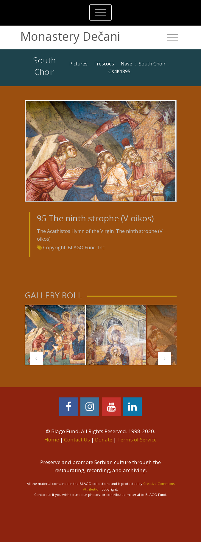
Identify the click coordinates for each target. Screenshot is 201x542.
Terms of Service (137, 439)
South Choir (152, 63)
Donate (103, 439)
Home (51, 439)
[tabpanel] (55, 335)
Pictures (78, 63)
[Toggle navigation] (100, 12)
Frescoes (104, 63)
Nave (126, 63)
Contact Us (77, 439)
